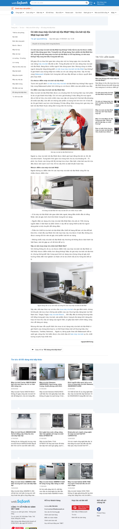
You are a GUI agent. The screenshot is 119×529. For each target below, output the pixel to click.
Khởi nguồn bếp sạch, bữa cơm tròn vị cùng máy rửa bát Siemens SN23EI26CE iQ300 (80, 384)
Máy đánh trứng (17, 84)
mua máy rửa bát (66, 309)
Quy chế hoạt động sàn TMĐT (53, 523)
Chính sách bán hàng (51, 515)
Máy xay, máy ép (17, 79)
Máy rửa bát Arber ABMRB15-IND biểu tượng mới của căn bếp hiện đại (23, 483)
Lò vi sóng (15, 62)
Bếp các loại (16, 54)
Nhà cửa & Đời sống (101, 12)
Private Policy (101, 513)
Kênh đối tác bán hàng (79, 517)
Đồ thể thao (50, 12)
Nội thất (15, 37)
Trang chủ (14, 27)
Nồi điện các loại (17, 88)
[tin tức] (12, 12)
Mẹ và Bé (59, 12)
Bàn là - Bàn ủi (17, 45)
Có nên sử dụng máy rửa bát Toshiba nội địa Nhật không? (104, 102)
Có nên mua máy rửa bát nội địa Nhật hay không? (104, 93)
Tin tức (21, 27)
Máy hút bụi (16, 49)
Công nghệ (19, 12)
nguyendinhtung (87, 342)
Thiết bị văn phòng (18, 32)
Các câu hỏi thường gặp (52, 512)
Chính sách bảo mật (50, 520)
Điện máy (39, 12)
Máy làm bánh (16, 71)
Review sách (69, 12)
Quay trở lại (48, 350)
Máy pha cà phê (17, 75)
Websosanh (39, 74)
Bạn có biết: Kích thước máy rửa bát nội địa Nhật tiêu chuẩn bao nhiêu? (104, 130)
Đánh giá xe (87, 12)
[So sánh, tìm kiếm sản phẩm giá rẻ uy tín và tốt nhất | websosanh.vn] (19, 3)
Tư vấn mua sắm (17, 96)
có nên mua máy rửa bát (56, 84)
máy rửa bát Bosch (56, 314)
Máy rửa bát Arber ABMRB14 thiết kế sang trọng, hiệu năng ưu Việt (52, 482)
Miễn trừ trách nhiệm (50, 517)
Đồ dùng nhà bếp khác (48, 27)
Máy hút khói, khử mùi (19, 67)
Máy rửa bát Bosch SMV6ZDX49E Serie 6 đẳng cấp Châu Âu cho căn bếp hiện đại (23, 434)
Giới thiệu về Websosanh (79, 512)
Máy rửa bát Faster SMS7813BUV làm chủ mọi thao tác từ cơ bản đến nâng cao (23, 384)
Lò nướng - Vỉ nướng (19, 58)
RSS (98, 516)
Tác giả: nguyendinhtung (39, 39)
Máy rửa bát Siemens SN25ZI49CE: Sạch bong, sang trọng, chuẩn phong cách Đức (50, 384)
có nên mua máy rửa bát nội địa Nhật (69, 69)
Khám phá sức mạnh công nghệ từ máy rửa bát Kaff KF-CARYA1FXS (79, 434)
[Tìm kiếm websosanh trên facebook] (99, 509)
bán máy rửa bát (77, 334)
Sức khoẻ (78, 12)
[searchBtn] (86, 3)
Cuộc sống (29, 12)
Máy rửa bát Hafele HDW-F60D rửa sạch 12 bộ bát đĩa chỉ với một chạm (79, 483)
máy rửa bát (43, 64)
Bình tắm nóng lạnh (18, 41)
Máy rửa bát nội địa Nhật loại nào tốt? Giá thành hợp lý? (104, 111)
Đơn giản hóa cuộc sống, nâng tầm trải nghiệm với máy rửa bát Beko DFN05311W (51, 434)
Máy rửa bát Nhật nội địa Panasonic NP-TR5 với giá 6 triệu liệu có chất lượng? (104, 121)
